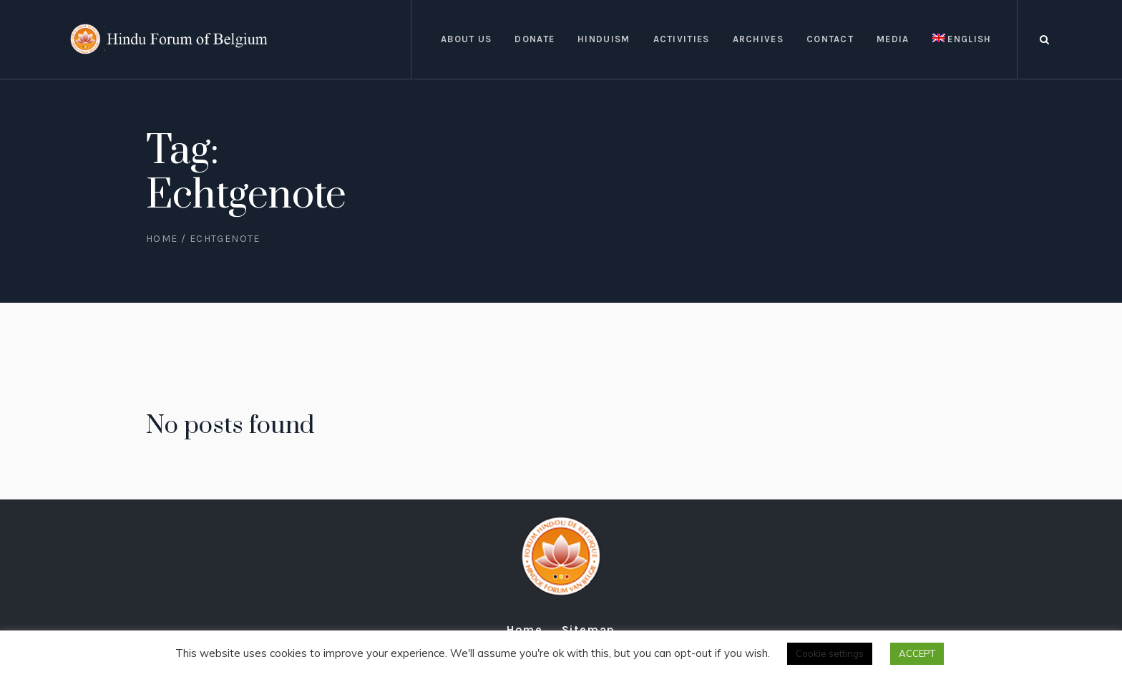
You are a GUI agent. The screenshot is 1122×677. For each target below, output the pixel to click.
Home (162, 239)
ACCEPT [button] (917, 653)
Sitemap (588, 629)
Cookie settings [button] (830, 653)
